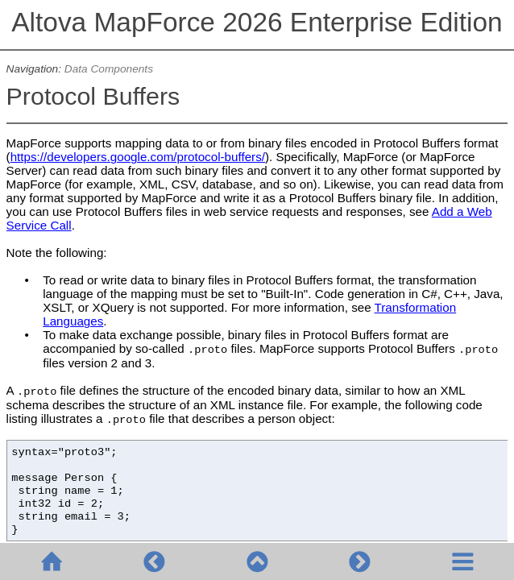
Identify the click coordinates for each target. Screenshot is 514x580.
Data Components (108, 69)
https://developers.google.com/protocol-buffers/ (137, 157)
